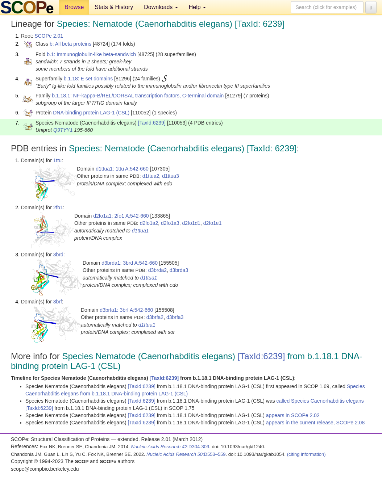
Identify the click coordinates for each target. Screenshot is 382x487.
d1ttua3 (170, 176)
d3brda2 (157, 270)
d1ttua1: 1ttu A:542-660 (122, 169)
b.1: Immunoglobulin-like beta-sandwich (91, 54)
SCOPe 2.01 (48, 36)
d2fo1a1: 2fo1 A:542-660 (121, 216)
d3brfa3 (174, 317)
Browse (74, 7)
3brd (58, 254)
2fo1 (58, 207)
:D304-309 (170, 446)
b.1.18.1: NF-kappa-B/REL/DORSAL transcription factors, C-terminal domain (138, 95)
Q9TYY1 (63, 130)
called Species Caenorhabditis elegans (320, 401)
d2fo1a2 (149, 223)
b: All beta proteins (70, 44)
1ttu (57, 160)
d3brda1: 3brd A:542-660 (129, 263)
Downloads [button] (161, 7)
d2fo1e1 (212, 223)
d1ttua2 (150, 176)
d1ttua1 (140, 231)
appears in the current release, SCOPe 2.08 (315, 422)
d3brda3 (179, 270)
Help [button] (197, 7)
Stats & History (114, 7)
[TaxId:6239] (152, 123)
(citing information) (306, 454)
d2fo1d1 (191, 223)
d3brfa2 (154, 317)
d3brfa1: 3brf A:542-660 (126, 310)
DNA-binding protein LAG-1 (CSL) (91, 113)
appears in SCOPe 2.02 (293, 415)
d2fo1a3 (170, 223)
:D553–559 (186, 454)
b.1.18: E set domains (88, 78)
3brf (57, 302)
